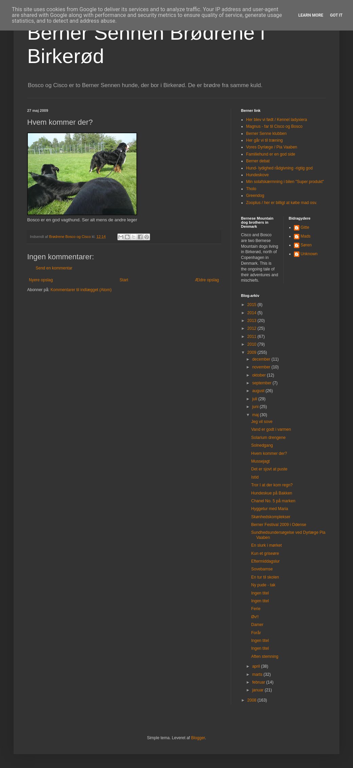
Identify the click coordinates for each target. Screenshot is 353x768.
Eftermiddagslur (265, 561)
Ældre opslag (207, 280)
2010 (252, 344)
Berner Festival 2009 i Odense (278, 524)
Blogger (198, 737)
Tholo (251, 188)
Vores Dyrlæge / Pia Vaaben (271, 147)
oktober (259, 375)
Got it (336, 15)
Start (123, 280)
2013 (252, 320)
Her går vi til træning (264, 140)
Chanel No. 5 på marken (273, 501)
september (262, 383)
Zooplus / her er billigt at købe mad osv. (281, 202)
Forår (256, 632)
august (258, 390)
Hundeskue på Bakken (271, 493)
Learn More (310, 15)
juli (255, 399)
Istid (255, 477)
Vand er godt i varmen (271, 429)
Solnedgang (262, 445)
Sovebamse (262, 569)
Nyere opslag (41, 280)
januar (258, 690)
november (262, 367)
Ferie (255, 608)
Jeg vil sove (262, 421)
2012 (252, 328)
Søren (306, 245)
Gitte (305, 227)
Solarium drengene (268, 437)
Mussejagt (260, 461)
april (256, 666)
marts (257, 674)
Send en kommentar (54, 268)
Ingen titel (260, 593)
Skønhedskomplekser (270, 516)
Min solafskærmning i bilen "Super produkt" (285, 181)
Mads (306, 236)
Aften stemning (264, 656)
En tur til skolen (265, 577)
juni (256, 406)
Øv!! (255, 616)
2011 (252, 336)
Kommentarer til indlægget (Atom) (81, 289)
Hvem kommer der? (269, 453)
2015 (252, 304)
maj (256, 414)
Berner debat (258, 161)
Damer (257, 624)
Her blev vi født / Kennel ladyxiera (276, 119)
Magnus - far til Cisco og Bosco (274, 126)
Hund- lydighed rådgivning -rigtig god (279, 168)
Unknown (309, 253)
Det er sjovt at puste (269, 469)
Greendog (255, 195)
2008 (252, 700)
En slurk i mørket (266, 545)
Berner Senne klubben (266, 133)
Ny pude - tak (263, 585)
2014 (252, 312)
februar (259, 682)
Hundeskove (257, 175)
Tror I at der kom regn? (272, 485)
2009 (252, 352)
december (262, 359)
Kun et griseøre (265, 553)
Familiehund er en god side (270, 154)
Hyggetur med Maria (269, 508)
